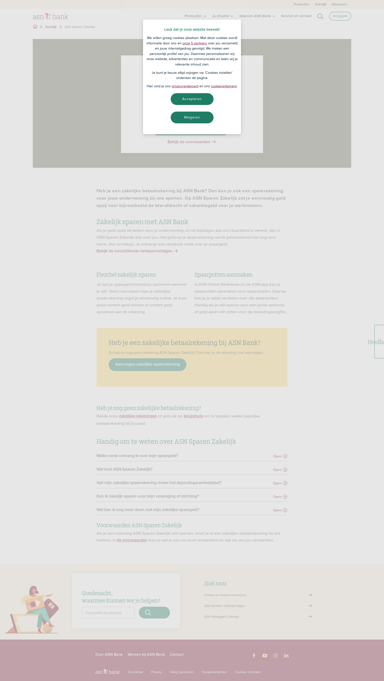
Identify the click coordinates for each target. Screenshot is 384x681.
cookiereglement (224, 86)
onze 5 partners (194, 43)
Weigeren (192, 117)
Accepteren (192, 99)
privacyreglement (185, 86)
